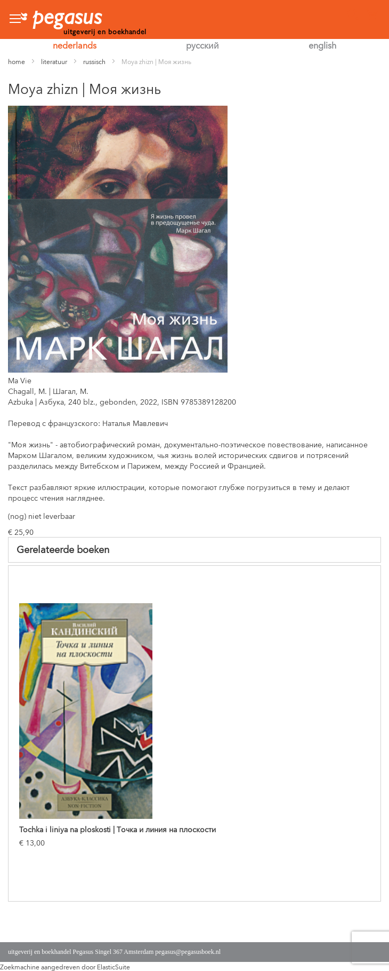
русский (202, 44)
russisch (94, 61)
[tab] (194, 550)
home (16, 61)
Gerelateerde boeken (63, 548)
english (322, 44)
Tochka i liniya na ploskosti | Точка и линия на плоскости (117, 828)
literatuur (54, 61)
